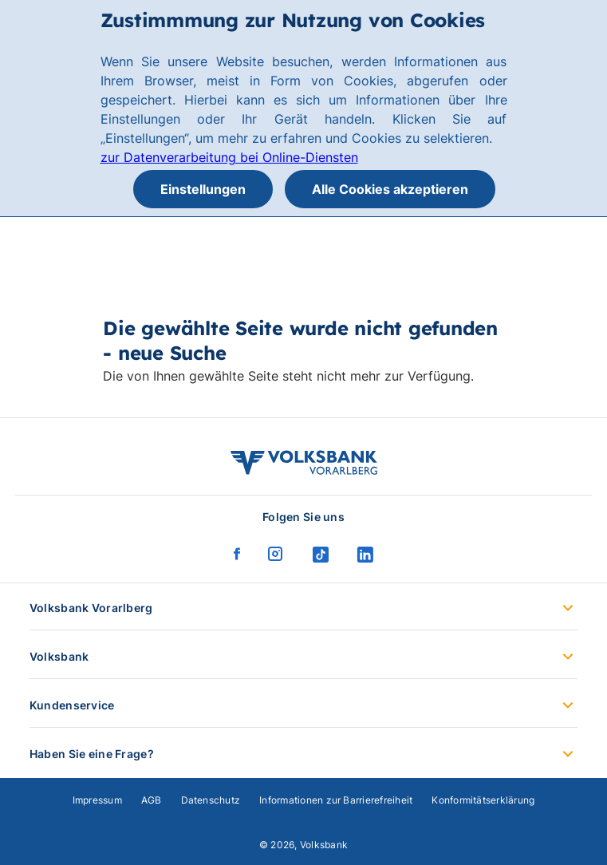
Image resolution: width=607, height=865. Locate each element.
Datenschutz (211, 800)
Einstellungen (203, 189)
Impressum (97, 800)
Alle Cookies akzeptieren (390, 189)
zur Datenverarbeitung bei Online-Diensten (229, 157)
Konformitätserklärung (483, 800)
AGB (151, 800)
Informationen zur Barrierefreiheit (335, 800)
